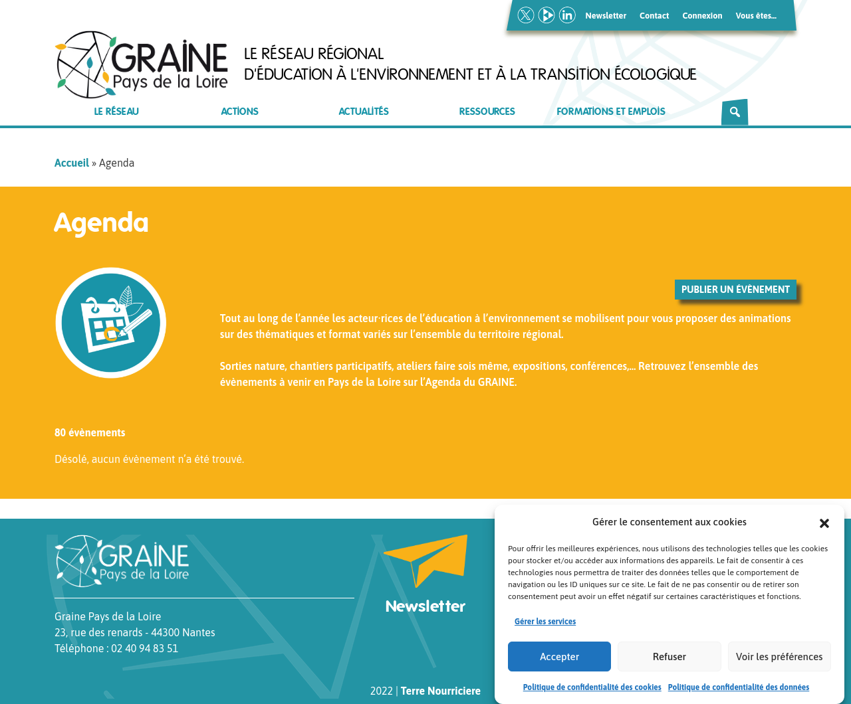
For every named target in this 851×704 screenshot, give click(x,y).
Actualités (364, 112)
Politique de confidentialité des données (739, 687)
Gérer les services (545, 621)
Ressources (487, 112)
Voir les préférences (779, 656)
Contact (654, 16)
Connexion (702, 16)
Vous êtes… (756, 16)
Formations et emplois (611, 112)
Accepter (559, 656)
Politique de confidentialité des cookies (592, 687)
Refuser (669, 656)
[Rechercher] (735, 112)
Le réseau (116, 112)
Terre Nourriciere (441, 691)
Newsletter (606, 16)
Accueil (72, 163)
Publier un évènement (735, 289)
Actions (240, 112)
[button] (824, 522)
